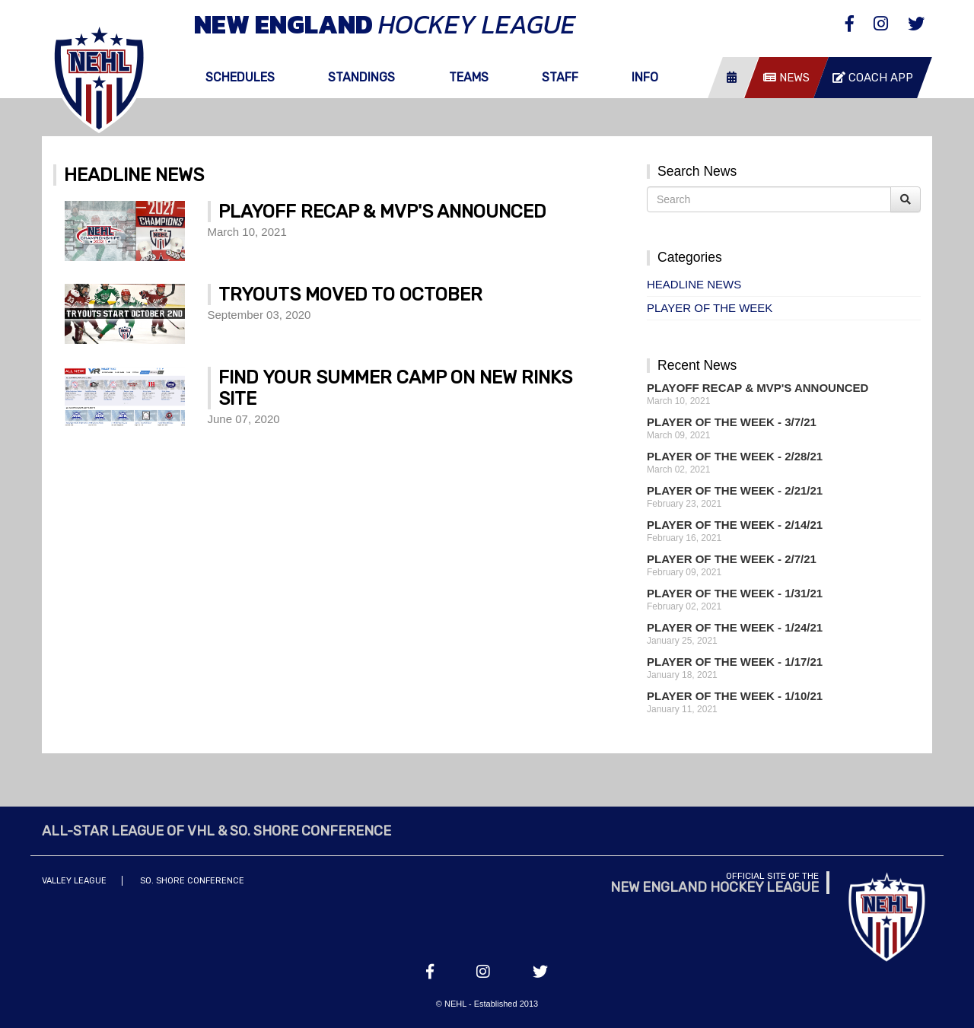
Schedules (240, 77)
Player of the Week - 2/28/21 (735, 456)
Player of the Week (709, 307)
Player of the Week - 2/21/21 (735, 490)
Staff (560, 77)
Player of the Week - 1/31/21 (735, 593)
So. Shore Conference (192, 881)
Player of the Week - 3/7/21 (731, 421)
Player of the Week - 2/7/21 (731, 558)
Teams (469, 77)
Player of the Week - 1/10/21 (735, 695)
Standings (361, 77)
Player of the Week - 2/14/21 (735, 524)
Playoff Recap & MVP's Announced (757, 387)
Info (645, 77)
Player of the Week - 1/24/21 (735, 627)
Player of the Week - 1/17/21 (735, 661)
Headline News (694, 284)
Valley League (74, 881)
